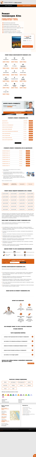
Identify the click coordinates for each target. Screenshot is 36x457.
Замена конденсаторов (6, 137)
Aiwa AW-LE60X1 (5, 209)
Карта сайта (1, 430)
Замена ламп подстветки (7, 139)
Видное (5, 382)
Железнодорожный (21, 382)
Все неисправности (18, 97)
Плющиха (20, 400)
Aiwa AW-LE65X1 (13, 209)
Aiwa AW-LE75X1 (22, 209)
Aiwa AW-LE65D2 (13, 203)
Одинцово (29, 385)
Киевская (3, 400)
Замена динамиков (6, 133)
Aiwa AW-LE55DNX (30, 193)
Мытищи (21, 385)
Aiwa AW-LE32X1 (5, 206)
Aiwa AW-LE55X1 (30, 206)
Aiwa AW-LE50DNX (22, 193)
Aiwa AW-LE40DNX (14, 193)
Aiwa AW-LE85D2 (30, 203)
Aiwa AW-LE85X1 (30, 209)
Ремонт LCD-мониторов (26, 5)
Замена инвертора (6, 135)
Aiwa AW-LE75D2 (22, 203)
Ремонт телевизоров (8, 5)
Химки (13, 388)
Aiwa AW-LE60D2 (5, 203)
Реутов (5, 388)
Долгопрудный (13, 382)
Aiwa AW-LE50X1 (22, 206)
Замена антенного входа (7, 127)
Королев (29, 382)
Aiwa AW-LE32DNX (5, 193)
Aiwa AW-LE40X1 (13, 206)
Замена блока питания (7, 129)
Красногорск (5, 385)
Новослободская (21, 399)
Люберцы (13, 385)
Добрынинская (4, 399)
